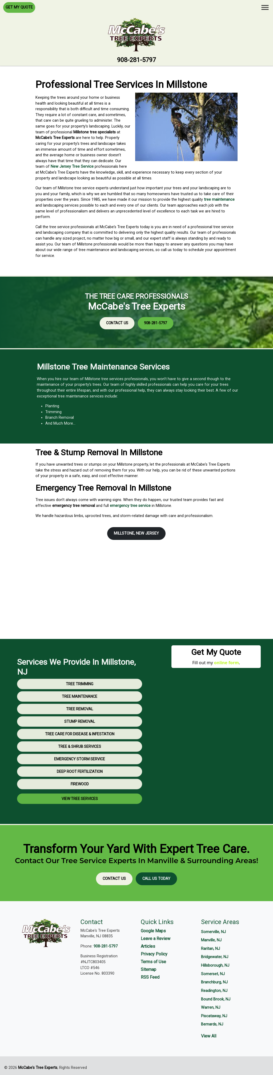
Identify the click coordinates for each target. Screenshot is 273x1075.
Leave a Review (155, 938)
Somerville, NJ (213, 932)
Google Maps (153, 930)
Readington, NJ (214, 990)
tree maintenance (219, 199)
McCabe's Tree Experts (37, 1067)
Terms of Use (153, 961)
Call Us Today (156, 878)
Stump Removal (79, 741)
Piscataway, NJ (214, 1016)
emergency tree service (130, 505)
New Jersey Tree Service (72, 166)
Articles (148, 946)
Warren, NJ (210, 1007)
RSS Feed (150, 977)
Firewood (80, 804)
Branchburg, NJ (214, 982)
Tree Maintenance (79, 716)
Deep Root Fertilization (80, 791)
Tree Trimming (79, 704)
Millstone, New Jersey (136, 533)
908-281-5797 (136, 60)
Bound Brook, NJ (215, 999)
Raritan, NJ (210, 948)
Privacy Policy (154, 954)
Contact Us (132, 314)
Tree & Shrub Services (79, 766)
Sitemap (148, 969)
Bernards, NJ (212, 1024)
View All (208, 1036)
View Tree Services (80, 818)
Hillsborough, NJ (215, 965)
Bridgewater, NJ (214, 957)
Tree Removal (79, 729)
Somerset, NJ (213, 974)
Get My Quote (19, 7)
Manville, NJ (211, 940)
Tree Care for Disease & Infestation (79, 754)
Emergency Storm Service (79, 779)
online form (226, 663)
